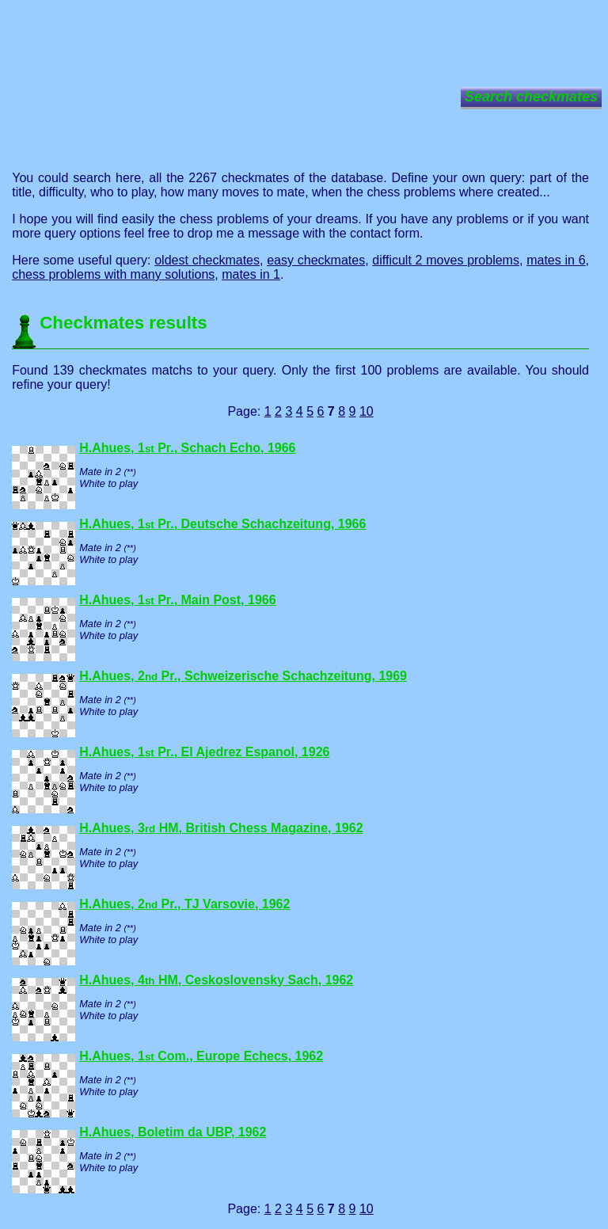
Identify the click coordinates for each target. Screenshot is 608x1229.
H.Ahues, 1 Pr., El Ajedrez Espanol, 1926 (204, 752)
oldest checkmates (207, 260)
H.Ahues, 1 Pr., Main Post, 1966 (177, 600)
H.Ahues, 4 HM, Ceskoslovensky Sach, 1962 (216, 980)
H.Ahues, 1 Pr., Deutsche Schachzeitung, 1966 (222, 524)
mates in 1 (251, 274)
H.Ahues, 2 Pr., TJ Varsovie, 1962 (184, 904)
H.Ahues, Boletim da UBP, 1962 (172, 1132)
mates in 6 (555, 260)
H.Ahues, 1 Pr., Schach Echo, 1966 (187, 448)
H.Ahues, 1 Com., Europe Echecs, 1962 (201, 1056)
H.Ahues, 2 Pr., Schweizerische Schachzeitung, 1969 (243, 676)
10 (366, 411)
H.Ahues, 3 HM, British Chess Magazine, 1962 (221, 828)
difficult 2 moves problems (445, 260)
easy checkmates (316, 260)
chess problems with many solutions (113, 274)
